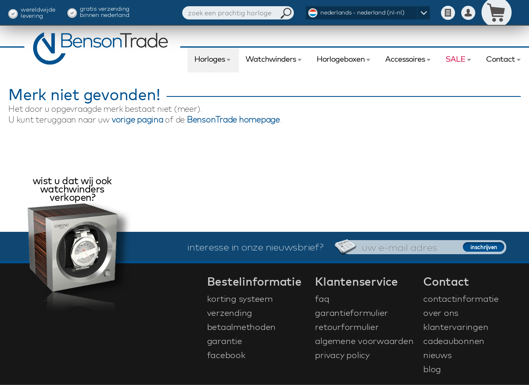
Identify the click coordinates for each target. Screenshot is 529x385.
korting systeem (240, 298)
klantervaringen (455, 326)
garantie (224, 340)
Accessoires (405, 59)
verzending (230, 312)
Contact (500, 59)
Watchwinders (270, 59)
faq (322, 298)
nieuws (437, 354)
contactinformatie (461, 298)
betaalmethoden (241, 326)
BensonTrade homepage (233, 119)
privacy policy (342, 354)
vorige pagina (137, 119)
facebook (226, 354)
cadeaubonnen (453, 340)
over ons (440, 312)
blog (432, 368)
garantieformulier (351, 312)
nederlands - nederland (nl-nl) (362, 12)
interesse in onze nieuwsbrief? (255, 247)
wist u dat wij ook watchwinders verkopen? (72, 189)
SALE (455, 59)
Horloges (209, 59)
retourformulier (347, 326)
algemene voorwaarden (364, 340)
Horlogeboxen (341, 59)
